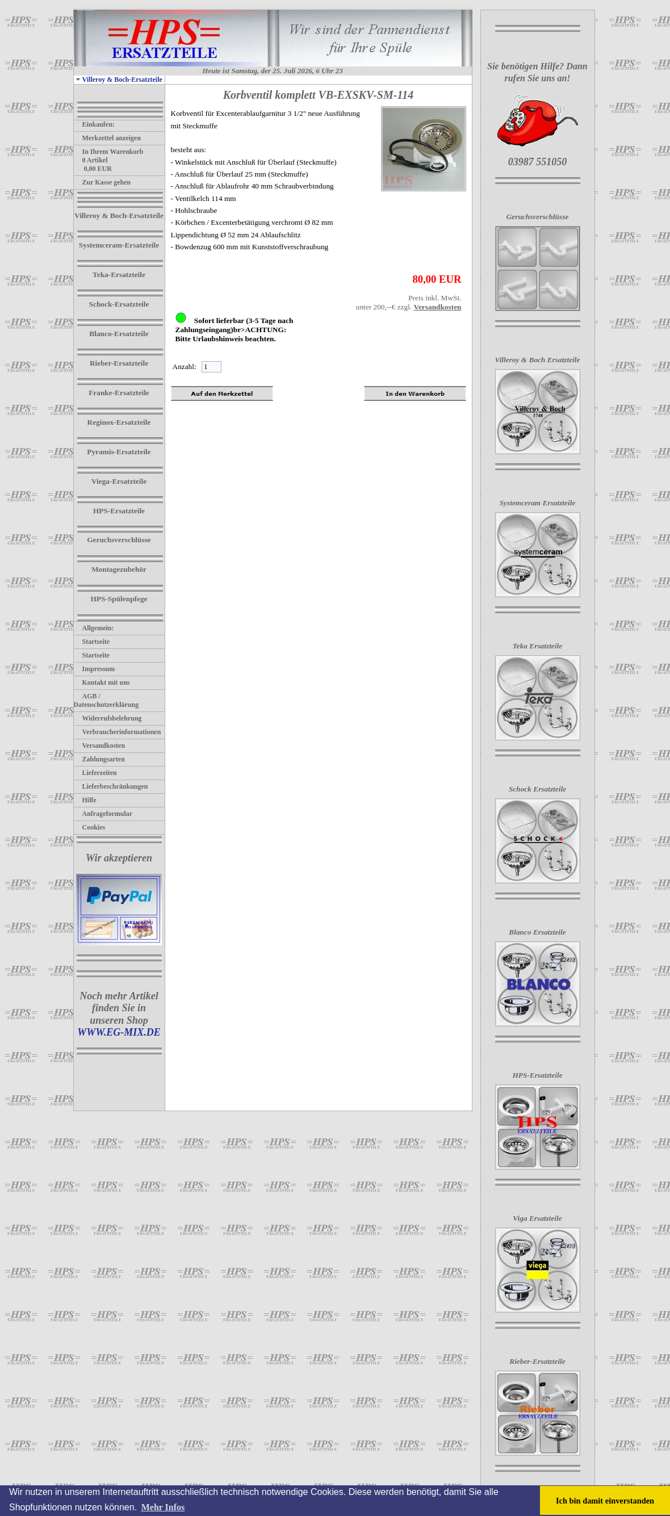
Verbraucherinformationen (117, 732)
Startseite (92, 642)
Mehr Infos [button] (163, 1507)
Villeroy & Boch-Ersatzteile (118, 79)
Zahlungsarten (99, 759)
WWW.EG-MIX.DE (119, 1032)
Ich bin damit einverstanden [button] (605, 1500)
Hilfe (85, 800)
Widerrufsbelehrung (108, 718)
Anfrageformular (103, 814)
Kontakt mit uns (102, 682)
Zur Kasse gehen (102, 182)
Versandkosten (99, 745)
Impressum (94, 669)
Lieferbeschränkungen (111, 786)
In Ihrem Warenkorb (109, 152)
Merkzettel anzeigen (107, 138)
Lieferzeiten (95, 773)
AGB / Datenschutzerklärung (106, 700)
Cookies (90, 827)
